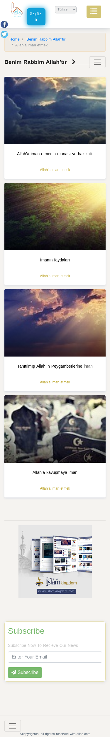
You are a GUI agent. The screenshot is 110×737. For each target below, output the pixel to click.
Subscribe (26, 631)
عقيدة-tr (36, 16)
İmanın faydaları (55, 260)
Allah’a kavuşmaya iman (55, 472)
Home (14, 39)
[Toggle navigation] (97, 62)
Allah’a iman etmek (55, 170)
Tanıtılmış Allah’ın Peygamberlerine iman (55, 366)
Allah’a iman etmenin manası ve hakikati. (55, 154)
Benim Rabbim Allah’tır (45, 39)
